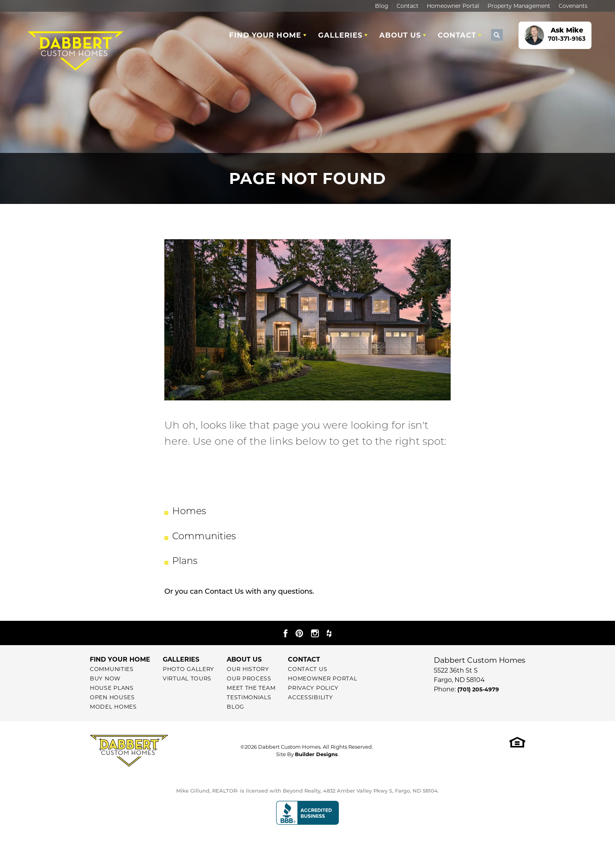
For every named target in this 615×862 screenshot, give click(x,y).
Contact (407, 5)
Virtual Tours (187, 678)
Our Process (249, 678)
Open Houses (112, 697)
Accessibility (310, 697)
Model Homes (113, 706)
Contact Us (224, 592)
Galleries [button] (340, 35)
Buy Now (105, 678)
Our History (248, 669)
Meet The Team (251, 687)
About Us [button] (400, 35)
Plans (184, 561)
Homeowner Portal (453, 5)
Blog (381, 5)
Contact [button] (457, 35)
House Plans (112, 687)
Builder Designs (316, 754)
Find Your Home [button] (265, 35)
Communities (204, 537)
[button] (497, 35)
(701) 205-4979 (478, 689)
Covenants (573, 5)
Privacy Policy (313, 687)
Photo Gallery (188, 669)
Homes (189, 511)
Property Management (519, 5)
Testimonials (249, 697)
